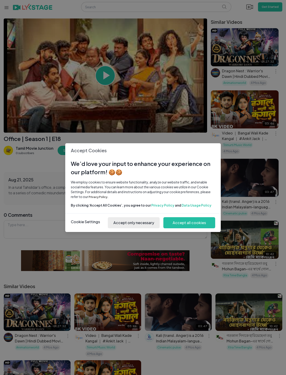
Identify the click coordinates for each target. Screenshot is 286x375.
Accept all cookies (189, 222)
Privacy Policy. (99, 197)
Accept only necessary (133, 222)
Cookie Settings (85, 221)
